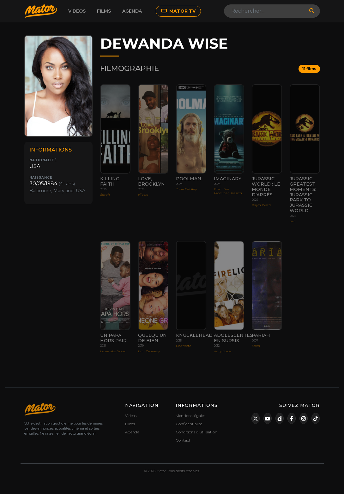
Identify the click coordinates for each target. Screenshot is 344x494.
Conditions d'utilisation (196, 432)
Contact (183, 440)
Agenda (132, 11)
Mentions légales (190, 415)
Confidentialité (189, 423)
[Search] (265, 11)
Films (104, 11)
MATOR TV (178, 11)
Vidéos (77, 11)
